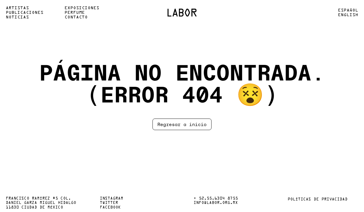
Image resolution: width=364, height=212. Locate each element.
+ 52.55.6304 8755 (216, 198)
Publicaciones (24, 13)
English (348, 15)
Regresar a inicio (182, 124)
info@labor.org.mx (216, 203)
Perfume (75, 13)
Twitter (109, 203)
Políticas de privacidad (318, 199)
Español (348, 10)
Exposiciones (82, 8)
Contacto (76, 17)
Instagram (111, 198)
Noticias (17, 17)
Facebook (110, 207)
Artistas (17, 8)
